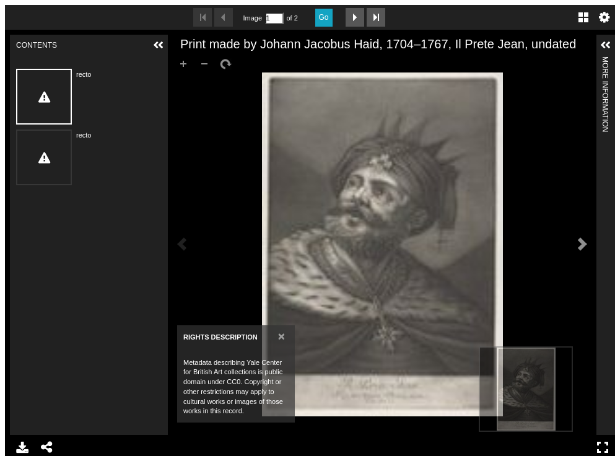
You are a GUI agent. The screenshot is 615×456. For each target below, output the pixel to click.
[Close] (281, 336)
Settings (604, 17)
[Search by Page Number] (274, 18)
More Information (605, 61)
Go (324, 17)
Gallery (583, 17)
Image (252, 18)
